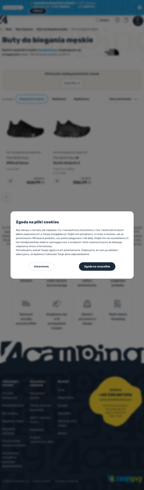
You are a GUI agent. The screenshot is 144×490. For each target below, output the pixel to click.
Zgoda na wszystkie (97, 266)
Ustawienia (41, 266)
